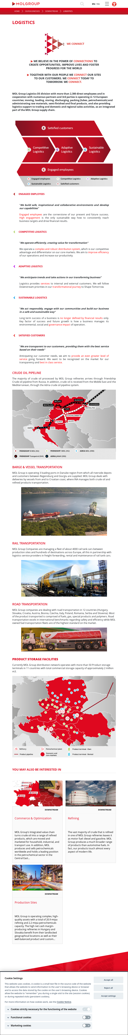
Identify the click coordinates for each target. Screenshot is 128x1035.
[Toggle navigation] (106, 4)
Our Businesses (32, 12)
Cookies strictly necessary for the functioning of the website (44, 1009)
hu (94, 4)
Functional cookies (21, 1017)
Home (17, 12)
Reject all (108, 988)
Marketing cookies (21, 1025)
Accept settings (108, 996)
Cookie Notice (64, 1001)
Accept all (108, 980)
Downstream (51, 12)
